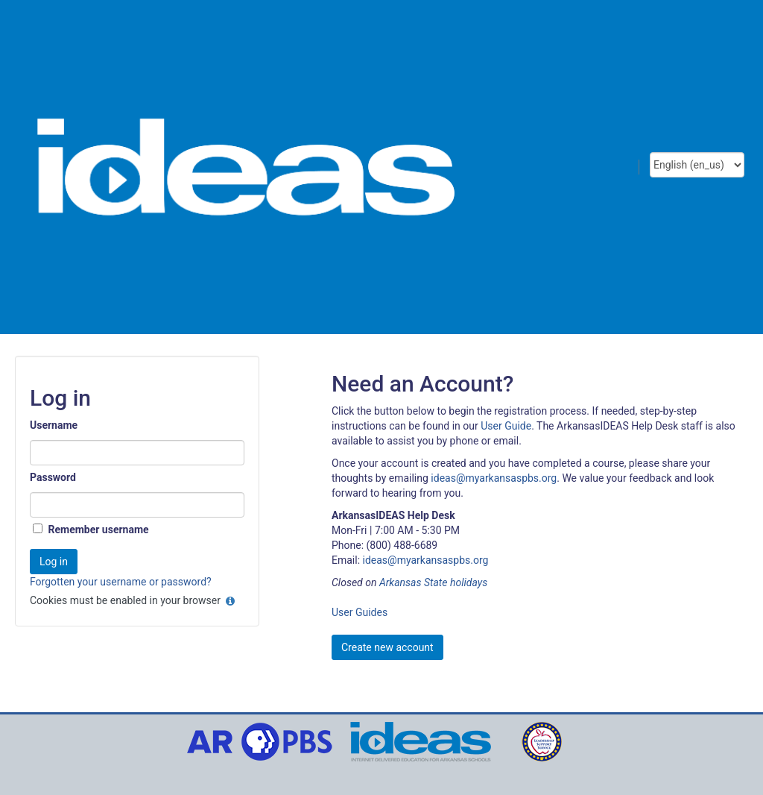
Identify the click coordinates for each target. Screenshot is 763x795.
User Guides (359, 612)
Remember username (98, 529)
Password (53, 477)
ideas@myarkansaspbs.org (494, 478)
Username (53, 425)
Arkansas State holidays (433, 582)
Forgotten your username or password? (121, 582)
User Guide (506, 426)
